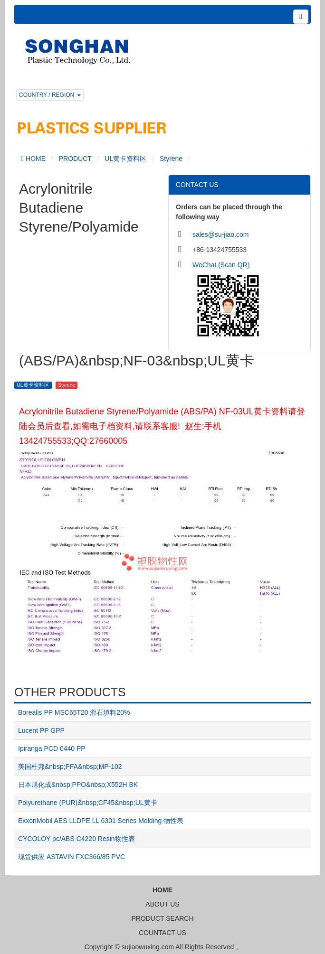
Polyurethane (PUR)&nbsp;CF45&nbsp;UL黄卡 (87, 802)
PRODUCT (75, 158)
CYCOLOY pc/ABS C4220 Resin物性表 (76, 838)
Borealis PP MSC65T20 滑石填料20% (74, 712)
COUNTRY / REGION (50, 95)
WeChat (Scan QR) (220, 265)
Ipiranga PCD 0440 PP (52, 748)
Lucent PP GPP (41, 730)
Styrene (171, 158)
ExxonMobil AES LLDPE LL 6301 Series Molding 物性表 (100, 820)
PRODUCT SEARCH (162, 918)
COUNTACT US (162, 932)
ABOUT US (162, 904)
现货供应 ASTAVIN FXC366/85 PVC (71, 856)
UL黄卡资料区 (125, 158)
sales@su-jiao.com (220, 234)
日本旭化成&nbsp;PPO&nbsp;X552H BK (78, 784)
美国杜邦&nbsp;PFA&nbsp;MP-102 (70, 766)
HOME (35, 158)
